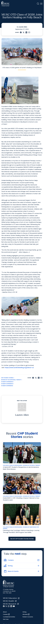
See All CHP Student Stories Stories (22, 539)
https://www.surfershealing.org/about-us (19, 367)
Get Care (5, 619)
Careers (6, 614)
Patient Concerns (28, 617)
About (5, 612)
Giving (24, 612)
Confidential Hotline (9, 617)
